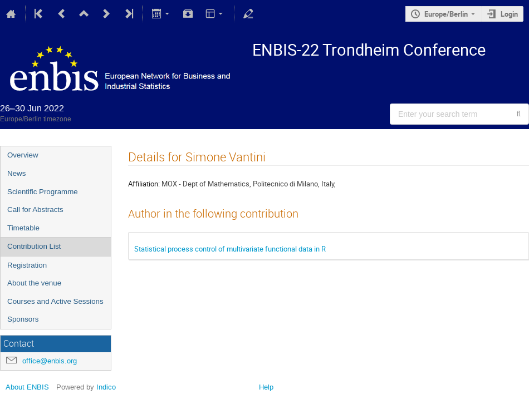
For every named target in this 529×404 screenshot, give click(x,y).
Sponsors (22, 319)
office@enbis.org (49, 361)
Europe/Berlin (446, 14)
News (16, 173)
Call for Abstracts (35, 209)
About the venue (34, 283)
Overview (22, 155)
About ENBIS (27, 387)
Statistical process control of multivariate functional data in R (230, 249)
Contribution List (34, 246)
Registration (27, 265)
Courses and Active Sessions (55, 301)
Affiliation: (144, 184)
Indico (106, 387)
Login (509, 14)
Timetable (23, 228)
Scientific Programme (42, 192)
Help (266, 387)
